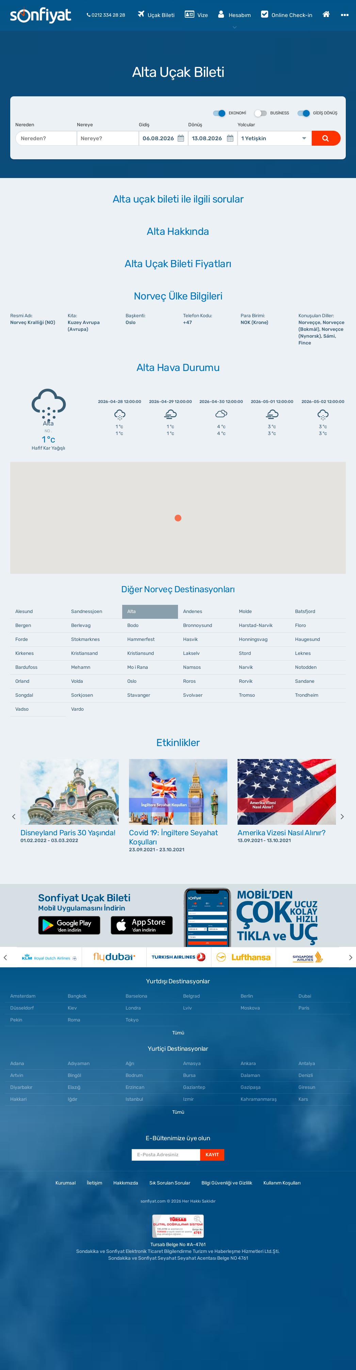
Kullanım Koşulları (282, 1183)
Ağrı (130, 1063)
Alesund (24, 611)
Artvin (16, 1075)
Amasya (192, 1063)
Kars (303, 1099)
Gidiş (144, 125)
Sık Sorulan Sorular (169, 1183)
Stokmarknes (85, 639)
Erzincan (135, 1087)
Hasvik (190, 639)
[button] (178, 518)
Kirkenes (24, 653)
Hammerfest (141, 639)
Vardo (77, 709)
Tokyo (132, 1020)
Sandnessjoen (86, 611)
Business (272, 113)
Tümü (178, 1033)
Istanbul (134, 1099)
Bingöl (74, 1075)
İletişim (94, 1183)
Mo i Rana (137, 667)
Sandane (304, 681)
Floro (300, 625)
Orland (22, 681)
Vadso (22, 709)
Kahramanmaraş (259, 1099)
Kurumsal (65, 1183)
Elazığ (74, 1087)
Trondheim (306, 695)
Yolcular (246, 125)
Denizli (305, 1075)
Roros (189, 681)
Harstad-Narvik (256, 625)
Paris (303, 1008)
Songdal (24, 695)
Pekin (16, 1020)
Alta (131, 611)
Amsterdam (22, 996)
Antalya (306, 1063)
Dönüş (195, 125)
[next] (337, 816)
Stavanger (138, 695)
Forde (21, 639)
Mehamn (80, 667)
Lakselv (191, 653)
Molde (245, 611)
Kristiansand (84, 653)
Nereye (85, 125)
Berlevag (81, 625)
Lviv (187, 1008)
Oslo (131, 681)
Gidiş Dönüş (317, 113)
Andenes (192, 611)
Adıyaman (79, 1063)
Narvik (246, 667)
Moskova (250, 1008)
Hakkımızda (125, 1183)
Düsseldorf (22, 1008)
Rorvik (246, 681)
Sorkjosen (82, 695)
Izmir (188, 1099)
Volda (77, 681)
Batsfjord (305, 611)
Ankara (248, 1063)
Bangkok (77, 996)
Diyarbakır (21, 1087)
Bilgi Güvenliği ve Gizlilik (226, 1183)
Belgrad (191, 996)
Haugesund (307, 639)
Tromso (247, 695)
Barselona (136, 996)
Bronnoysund (197, 625)
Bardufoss (26, 667)
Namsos (192, 667)
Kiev (72, 1008)
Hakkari (18, 1099)
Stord (245, 653)
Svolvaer (193, 695)
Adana (17, 1063)
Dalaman (250, 1075)
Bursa (189, 1075)
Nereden (24, 125)
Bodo (133, 625)
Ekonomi (229, 113)
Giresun (306, 1087)
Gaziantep (194, 1087)
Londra (133, 1008)
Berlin (247, 996)
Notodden (306, 667)
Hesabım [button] (234, 14)
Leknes (303, 653)
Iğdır (72, 1099)
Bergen (23, 625)
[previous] (18, 816)
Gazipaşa (251, 1087)
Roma (74, 1020)
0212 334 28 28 (106, 15)
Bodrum (134, 1075)
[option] (69, 816)
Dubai (304, 996)
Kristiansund (140, 653)
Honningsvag (253, 639)
